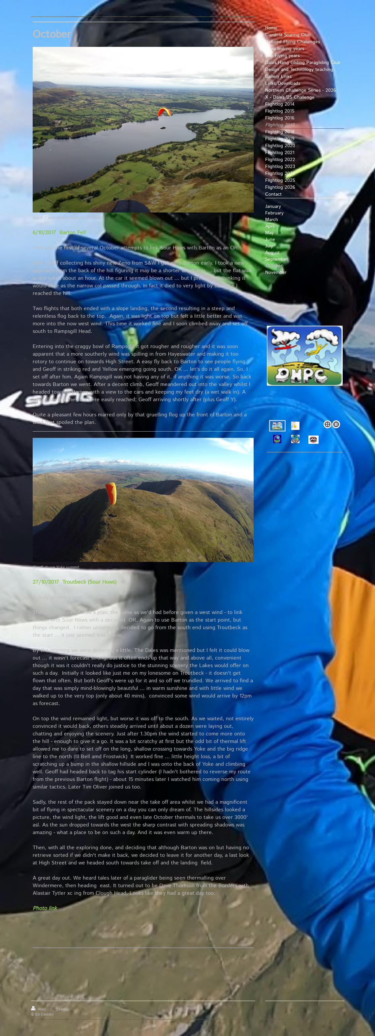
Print (39, 1009)
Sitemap (62, 1009)
